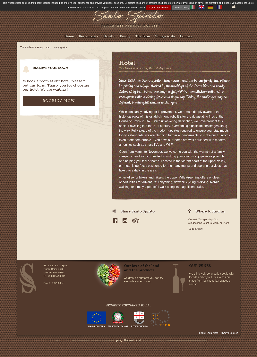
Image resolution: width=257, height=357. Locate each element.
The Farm (142, 36)
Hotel (109, 36)
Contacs (186, 36)
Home (69, 36)
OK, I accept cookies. (159, 7)
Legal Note (212, 333)
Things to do (165, 36)
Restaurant (89, 36)
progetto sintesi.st (128, 340)
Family (125, 36)
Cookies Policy (181, 7)
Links (202, 333)
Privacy (223, 333)
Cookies (233, 333)
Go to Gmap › (195, 228)
